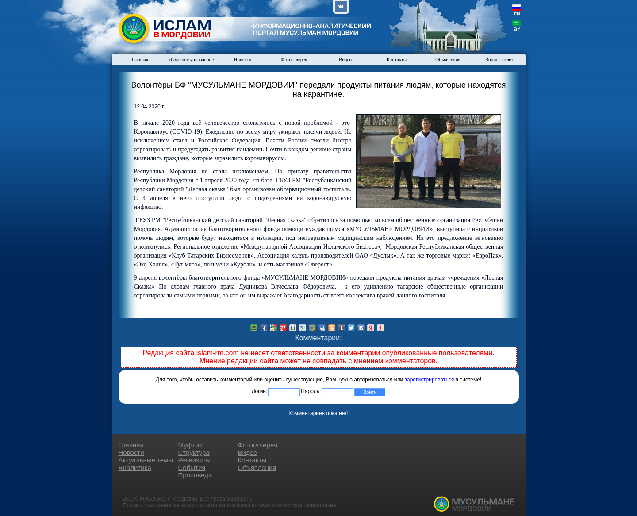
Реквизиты (194, 460)
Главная (140, 59)
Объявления (447, 59)
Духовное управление (191, 59)
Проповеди (195, 475)
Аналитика (135, 467)
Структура (194, 452)
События (192, 467)
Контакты (397, 59)
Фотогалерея (294, 59)
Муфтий (190, 445)
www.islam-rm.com (281, 505)
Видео (345, 59)
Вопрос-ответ (499, 59)
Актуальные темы (146, 460)
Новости (243, 59)
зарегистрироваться (429, 380)
